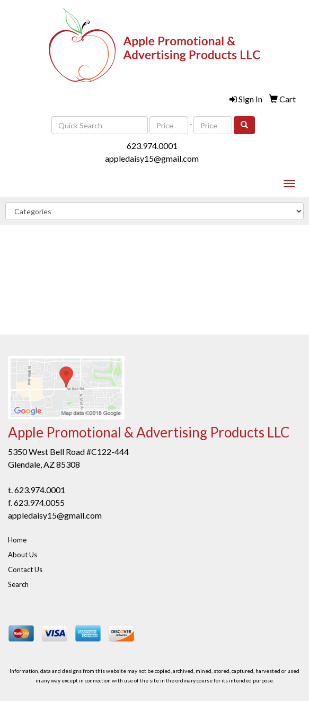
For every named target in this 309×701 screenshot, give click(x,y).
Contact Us (25, 569)
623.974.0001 (152, 146)
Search (18, 584)
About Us (22, 554)
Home (17, 540)
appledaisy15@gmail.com (152, 158)
